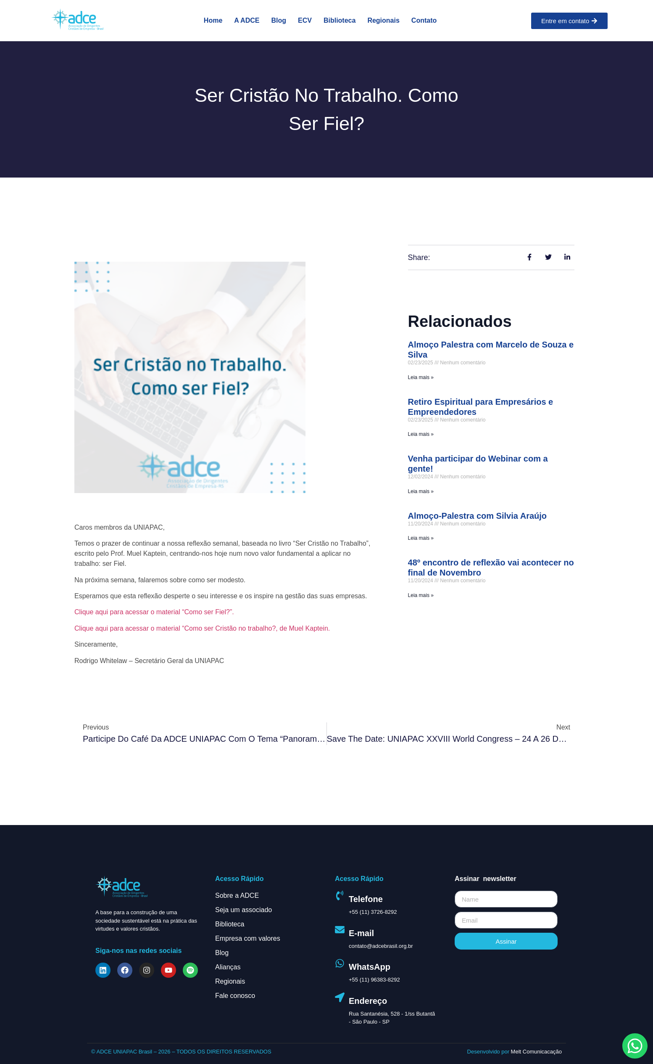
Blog (278, 20)
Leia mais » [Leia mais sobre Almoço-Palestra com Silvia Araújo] (421, 538)
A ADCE (246, 20)
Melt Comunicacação (536, 1051)
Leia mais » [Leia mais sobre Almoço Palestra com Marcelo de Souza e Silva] (421, 377)
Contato (424, 20)
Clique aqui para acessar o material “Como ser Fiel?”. (154, 612)
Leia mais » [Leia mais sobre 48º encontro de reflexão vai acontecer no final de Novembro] (421, 595)
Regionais (383, 20)
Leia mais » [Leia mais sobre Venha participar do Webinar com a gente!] (421, 491)
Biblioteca (339, 20)
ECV (305, 20)
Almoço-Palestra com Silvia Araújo (477, 515)
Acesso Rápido (239, 878)
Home (213, 20)
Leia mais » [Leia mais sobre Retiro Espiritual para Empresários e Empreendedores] (421, 434)
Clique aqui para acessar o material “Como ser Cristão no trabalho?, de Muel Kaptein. (202, 628)
